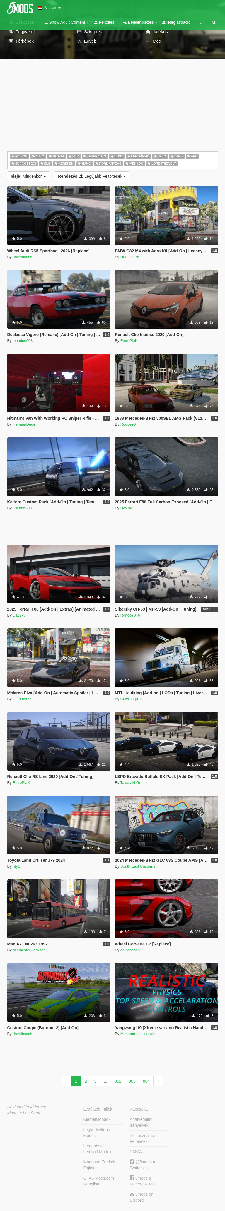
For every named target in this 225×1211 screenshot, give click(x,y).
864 (146, 1081)
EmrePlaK (129, 340)
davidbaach (22, 257)
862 (118, 1081)
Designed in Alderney (26, 1107)
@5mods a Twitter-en (142, 1164)
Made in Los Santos (25, 1113)
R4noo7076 (130, 615)
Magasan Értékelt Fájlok (99, 1165)
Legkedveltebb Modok (96, 1132)
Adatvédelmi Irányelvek (141, 1122)
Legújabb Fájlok (97, 1109)
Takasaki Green (133, 782)
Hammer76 (129, 257)
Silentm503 (22, 508)
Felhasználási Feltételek (142, 1138)
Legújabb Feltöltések (92, 176)
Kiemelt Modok (97, 1119)
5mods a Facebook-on (142, 1180)
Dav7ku (126, 508)
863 (132, 1081)
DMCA (136, 1151)
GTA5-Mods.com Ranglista (98, 1181)
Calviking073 (131, 699)
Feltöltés (104, 22)
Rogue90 (128, 424)
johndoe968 (23, 340)
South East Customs (137, 866)
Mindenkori (28, 176)
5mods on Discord (141, 1197)
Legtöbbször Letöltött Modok (97, 1148)
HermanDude (24, 424)
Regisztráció (176, 22)
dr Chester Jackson (29, 950)
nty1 (16, 866)
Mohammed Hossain (137, 1034)
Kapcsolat (139, 1109)
